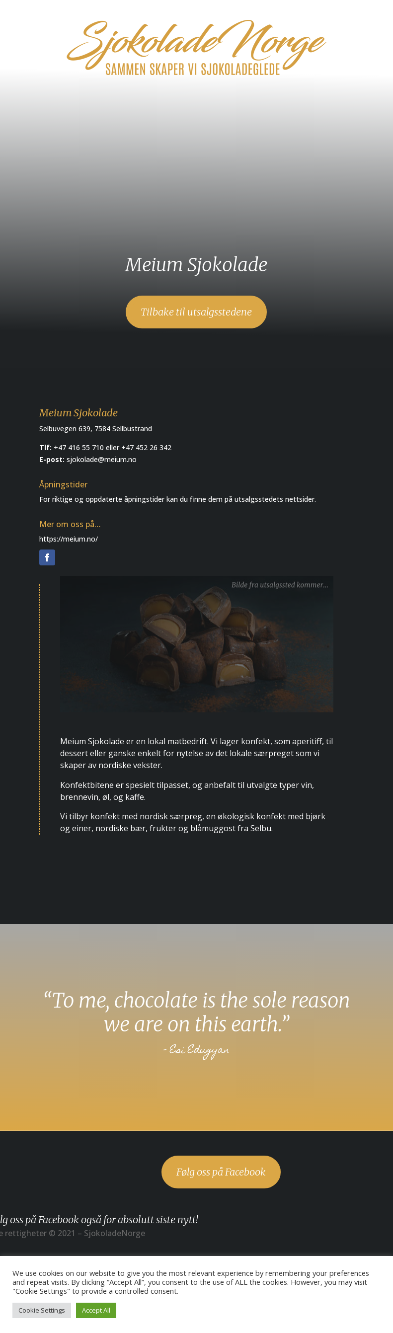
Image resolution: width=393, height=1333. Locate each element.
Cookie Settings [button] (41, 1310)
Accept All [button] (96, 1310)
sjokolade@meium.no (102, 459)
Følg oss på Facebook (221, 1172)
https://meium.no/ (68, 539)
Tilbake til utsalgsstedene (196, 312)
